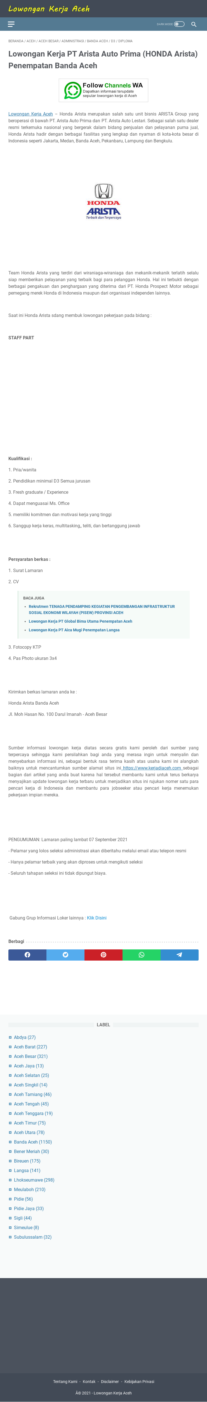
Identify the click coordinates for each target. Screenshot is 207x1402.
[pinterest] (103, 953)
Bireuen (27, 1160)
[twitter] (65, 953)
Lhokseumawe (34, 1179)
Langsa (27, 1170)
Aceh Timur (30, 1122)
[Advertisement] (103, 386)
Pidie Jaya (29, 1208)
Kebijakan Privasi (139, 1382)
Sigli (23, 1217)
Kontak (89, 1382)
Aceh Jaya (29, 1065)
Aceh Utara (29, 1132)
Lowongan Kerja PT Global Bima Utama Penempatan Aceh (80, 620)
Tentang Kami (65, 1382)
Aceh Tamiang (33, 1094)
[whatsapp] (142, 953)
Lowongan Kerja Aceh (30, 113)
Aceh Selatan (31, 1075)
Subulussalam (33, 1236)
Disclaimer (110, 1382)
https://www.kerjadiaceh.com (152, 767)
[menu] (15, 22)
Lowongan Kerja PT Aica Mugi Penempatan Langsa (74, 629)
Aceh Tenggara (33, 1113)
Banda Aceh (33, 1141)
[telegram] (180, 953)
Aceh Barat (30, 1046)
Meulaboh (30, 1189)
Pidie (23, 1198)
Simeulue (26, 1227)
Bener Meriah (31, 1151)
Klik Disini (97, 916)
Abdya (25, 1037)
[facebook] (27, 953)
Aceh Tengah (31, 1103)
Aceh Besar (31, 1056)
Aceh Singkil (31, 1084)
